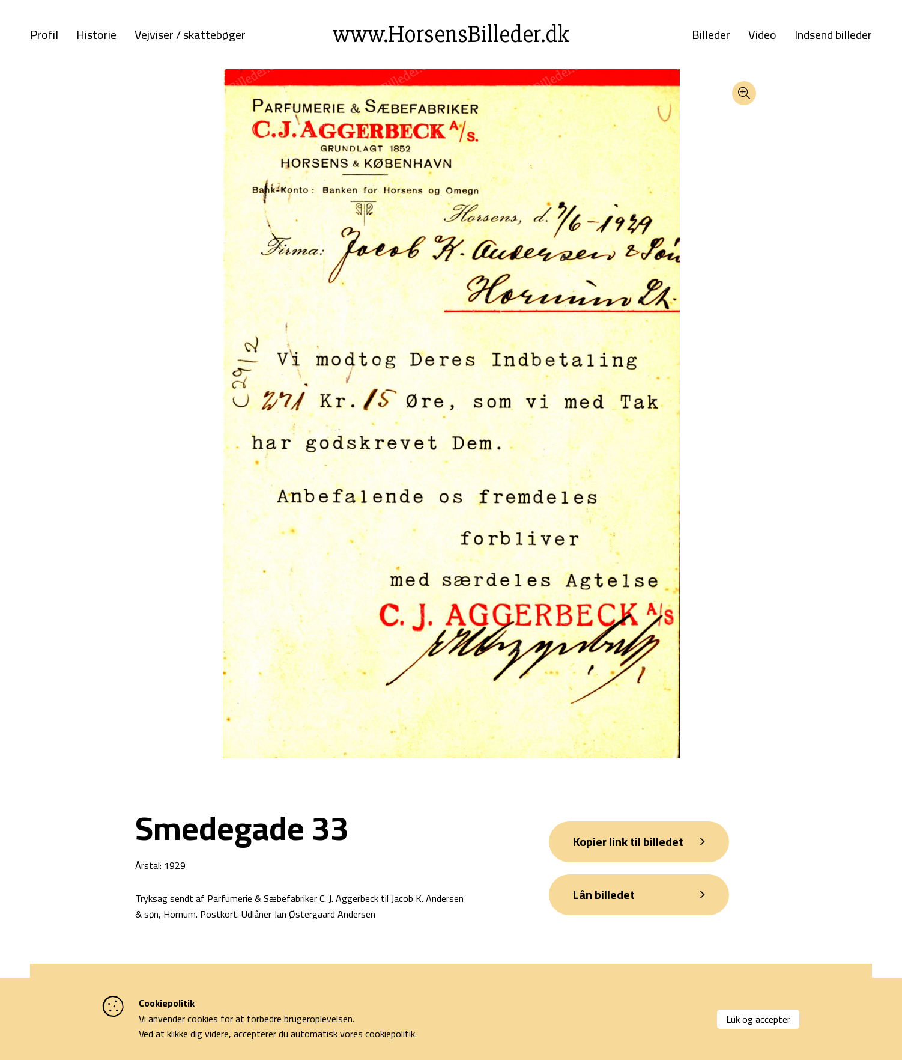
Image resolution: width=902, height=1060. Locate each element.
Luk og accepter (758, 1019)
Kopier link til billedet (628, 841)
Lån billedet (604, 894)
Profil (44, 34)
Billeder (711, 34)
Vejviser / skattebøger (190, 34)
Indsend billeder (833, 34)
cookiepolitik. (391, 1034)
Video (762, 34)
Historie (96, 34)
